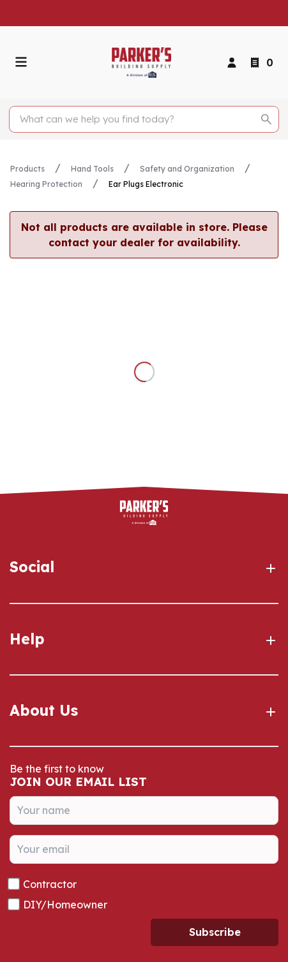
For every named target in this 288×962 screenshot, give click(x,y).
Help (144, 639)
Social (144, 567)
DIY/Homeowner (65, 904)
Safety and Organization (187, 169)
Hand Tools (92, 169)
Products (27, 169)
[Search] (137, 119)
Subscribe (215, 932)
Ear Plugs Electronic (146, 184)
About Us (144, 710)
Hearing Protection (46, 184)
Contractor (50, 884)
